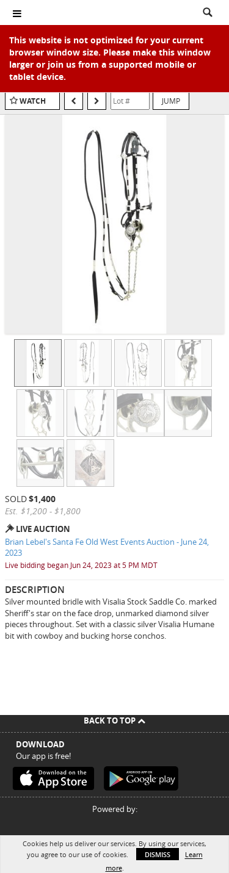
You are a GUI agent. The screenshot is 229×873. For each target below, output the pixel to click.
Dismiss (157, 854)
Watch (33, 101)
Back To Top (114, 720)
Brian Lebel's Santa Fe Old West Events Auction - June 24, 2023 (107, 547)
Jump (171, 101)
